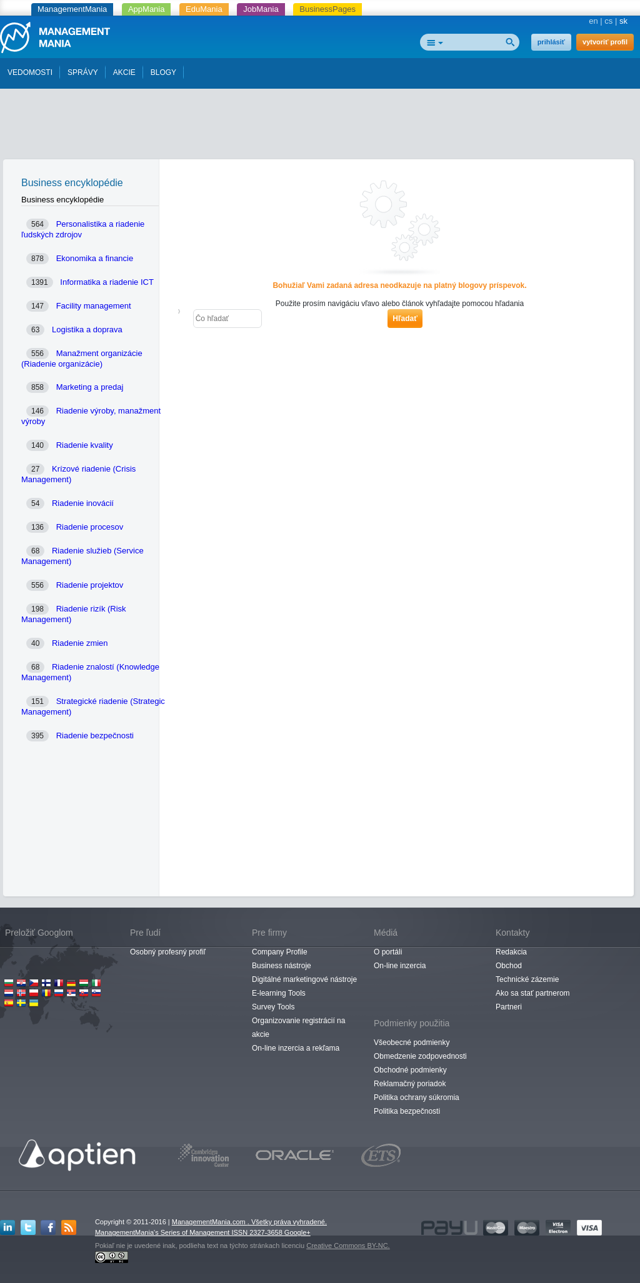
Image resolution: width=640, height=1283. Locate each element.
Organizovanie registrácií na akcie (298, 1027)
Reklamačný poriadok (410, 1083)
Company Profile (280, 952)
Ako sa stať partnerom (533, 993)
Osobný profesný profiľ (168, 952)
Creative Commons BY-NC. (347, 1245)
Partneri (509, 1007)
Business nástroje (281, 965)
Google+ (297, 1232)
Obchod (509, 965)
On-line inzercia (400, 965)
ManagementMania (72, 9)
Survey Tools (273, 1007)
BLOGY (163, 72)
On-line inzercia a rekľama (295, 1048)
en (593, 21)
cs (608, 21)
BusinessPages (327, 9)
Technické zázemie (527, 979)
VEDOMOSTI (30, 72)
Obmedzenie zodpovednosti (420, 1056)
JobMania (260, 9)
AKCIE (124, 72)
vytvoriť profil (605, 42)
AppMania (146, 9)
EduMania (204, 9)
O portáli (388, 952)
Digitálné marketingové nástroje (304, 979)
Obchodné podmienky (410, 1070)
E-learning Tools (279, 993)
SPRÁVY (83, 72)
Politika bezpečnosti (407, 1111)
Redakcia (511, 952)
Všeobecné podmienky (411, 1042)
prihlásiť (551, 42)
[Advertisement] (320, 127)
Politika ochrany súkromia (416, 1097)
